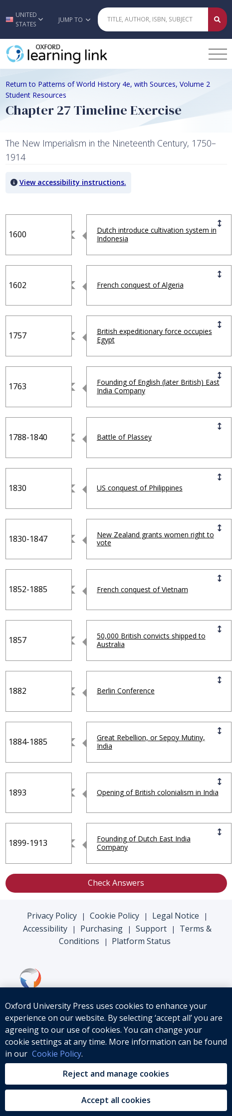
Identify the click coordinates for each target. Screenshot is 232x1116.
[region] (116, 1051)
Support (151, 928)
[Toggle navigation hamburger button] (218, 54)
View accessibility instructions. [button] (72, 182)
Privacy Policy (52, 915)
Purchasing (101, 928)
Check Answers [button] (116, 882)
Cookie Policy (114, 915)
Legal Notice (175, 915)
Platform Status (141, 941)
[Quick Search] (153, 19)
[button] (26, 19)
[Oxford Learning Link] (80, 53)
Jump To (74, 19)
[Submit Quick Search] (217, 19)
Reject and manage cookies (116, 1073)
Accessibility (45, 928)
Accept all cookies (116, 1100)
